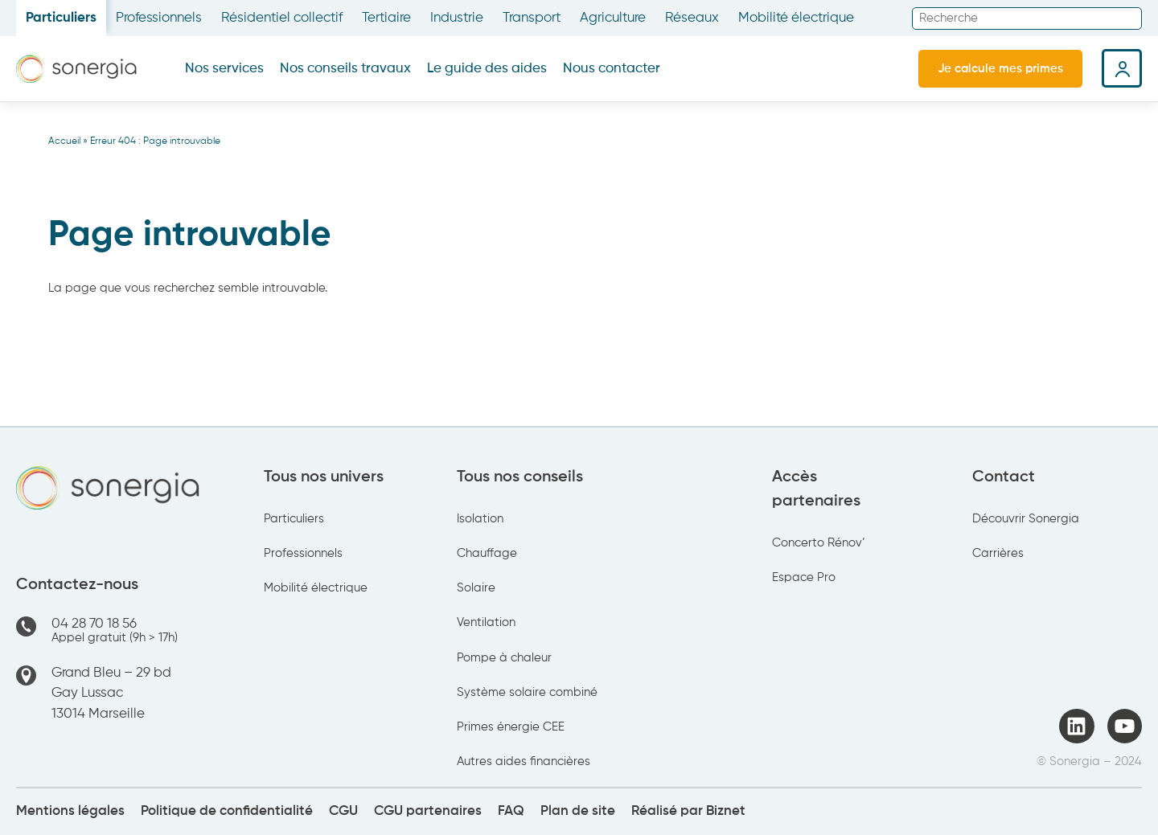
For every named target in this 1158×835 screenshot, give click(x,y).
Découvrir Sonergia (1025, 519)
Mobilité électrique (796, 18)
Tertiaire (386, 18)
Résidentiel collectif (282, 18)
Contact (1003, 477)
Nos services (224, 69)
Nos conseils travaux (345, 69)
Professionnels (159, 18)
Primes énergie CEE (511, 727)
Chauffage (487, 553)
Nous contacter (611, 69)
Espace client (1122, 68)
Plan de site (577, 811)
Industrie (456, 18)
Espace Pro (804, 577)
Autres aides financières (523, 761)
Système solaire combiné (527, 692)
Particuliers (61, 18)
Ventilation (486, 622)
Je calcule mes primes (1000, 69)
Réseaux (692, 18)
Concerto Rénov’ (818, 543)
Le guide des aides (487, 69)
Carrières (998, 553)
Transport (532, 18)
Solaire (476, 588)
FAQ (511, 811)
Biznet (725, 811)
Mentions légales (70, 811)
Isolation (480, 519)
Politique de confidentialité (227, 811)
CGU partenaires (428, 811)
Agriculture (613, 18)
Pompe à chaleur (504, 658)
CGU (343, 811)
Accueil (64, 141)
